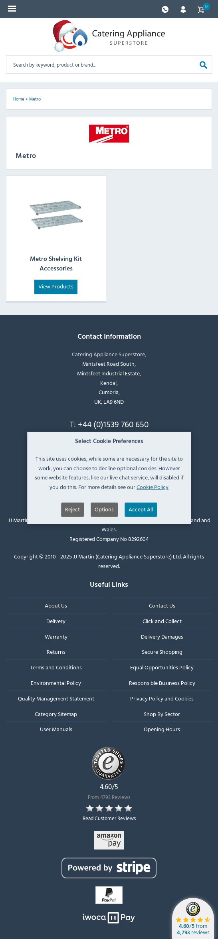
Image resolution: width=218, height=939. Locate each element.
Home (18, 99)
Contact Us (162, 605)
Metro (35, 99)
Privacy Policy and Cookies (162, 698)
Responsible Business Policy (162, 683)
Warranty (56, 636)
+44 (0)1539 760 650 (113, 424)
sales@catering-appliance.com (113, 443)
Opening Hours (162, 729)
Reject (72, 537)
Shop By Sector (162, 713)
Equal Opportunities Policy (162, 667)
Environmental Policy (56, 683)
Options (104, 537)
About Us (56, 605)
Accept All (141, 537)
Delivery (55, 620)
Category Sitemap (56, 713)
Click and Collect (162, 620)
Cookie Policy (152, 515)
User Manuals (56, 729)
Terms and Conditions (56, 667)
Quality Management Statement (56, 698)
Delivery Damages (162, 636)
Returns (56, 651)
